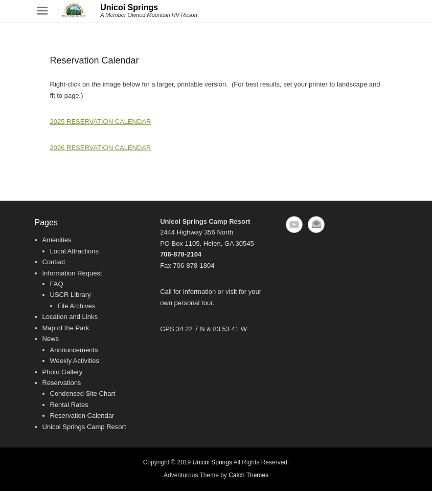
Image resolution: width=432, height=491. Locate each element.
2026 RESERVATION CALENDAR (100, 148)
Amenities (57, 240)
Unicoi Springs (129, 7)
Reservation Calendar (82, 415)
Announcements (74, 350)
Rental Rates (69, 405)
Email (316, 224)
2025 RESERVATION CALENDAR (100, 121)
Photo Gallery (62, 372)
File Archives (77, 306)
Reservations (61, 383)
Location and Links (70, 317)
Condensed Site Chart (83, 393)
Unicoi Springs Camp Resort (84, 427)
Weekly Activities (75, 361)
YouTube (294, 224)
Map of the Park (65, 328)
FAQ (56, 284)
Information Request (72, 273)
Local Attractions (74, 251)
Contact (53, 262)
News (50, 339)
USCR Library (70, 294)
